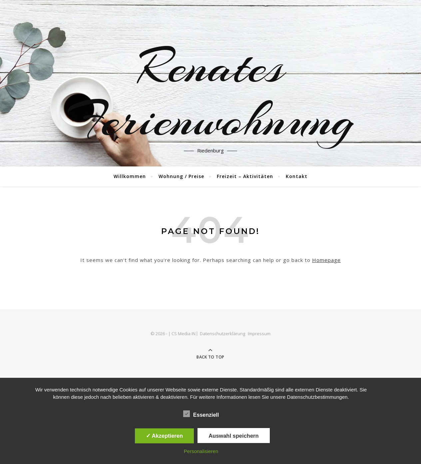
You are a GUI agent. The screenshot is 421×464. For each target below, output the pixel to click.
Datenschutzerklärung (222, 334)
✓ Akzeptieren (164, 436)
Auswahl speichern (233, 436)
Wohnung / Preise (181, 176)
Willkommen (130, 176)
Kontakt (296, 176)
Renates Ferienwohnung (210, 93)
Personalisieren (201, 451)
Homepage (326, 260)
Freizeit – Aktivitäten (245, 176)
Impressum (259, 334)
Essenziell (201, 414)
